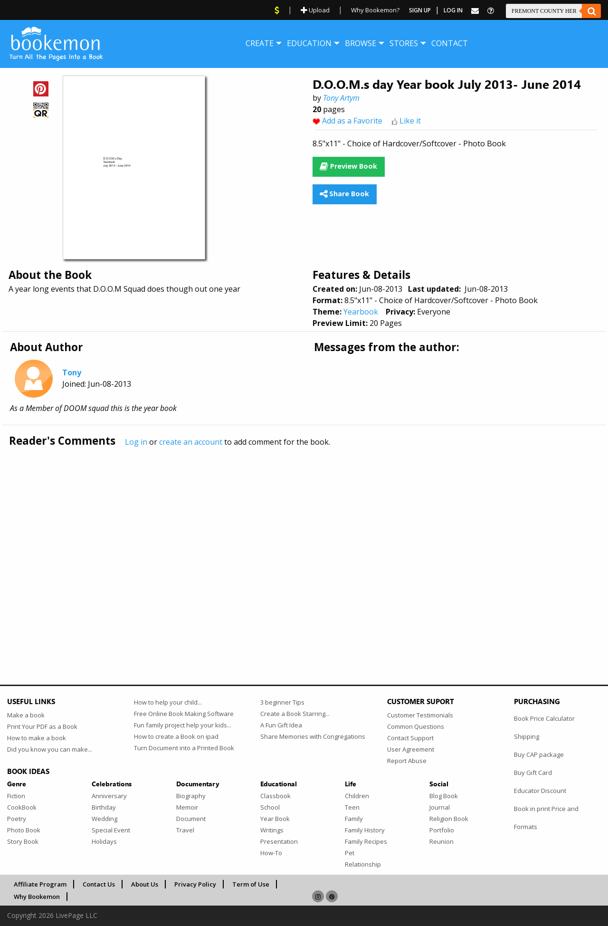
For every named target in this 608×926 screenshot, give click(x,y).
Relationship (363, 864)
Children (357, 796)
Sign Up (420, 10)
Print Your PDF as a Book (42, 726)
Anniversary (109, 796)
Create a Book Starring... (295, 713)
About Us (144, 884)
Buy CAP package (539, 754)
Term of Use (250, 884)
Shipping (526, 736)
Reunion (441, 841)
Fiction (16, 796)
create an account (190, 442)
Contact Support (410, 738)
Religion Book (448, 818)
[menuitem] (259, 43)
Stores (404, 43)
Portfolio (441, 830)
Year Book (275, 818)
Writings (272, 830)
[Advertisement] (292, 545)
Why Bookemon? (375, 10)
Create (260, 43)
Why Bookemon (37, 896)
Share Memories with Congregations (312, 736)
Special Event (111, 830)
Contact (449, 43)
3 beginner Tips (282, 702)
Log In (453, 10)
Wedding (104, 818)
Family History (365, 830)
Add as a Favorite (352, 120)
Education (309, 43)
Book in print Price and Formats (546, 817)
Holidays (104, 841)
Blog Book (443, 796)
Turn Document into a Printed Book (184, 748)
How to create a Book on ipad (176, 736)
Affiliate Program (40, 884)
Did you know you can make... (49, 749)
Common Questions (415, 726)
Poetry (16, 818)
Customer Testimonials (420, 715)
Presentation (279, 841)
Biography (191, 796)
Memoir (187, 807)
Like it (410, 120)
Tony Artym (341, 98)
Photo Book (23, 830)
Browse (360, 43)
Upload (315, 10)
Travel (185, 830)
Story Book (22, 841)
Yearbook (360, 311)
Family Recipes (366, 841)
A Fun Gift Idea (281, 725)
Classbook (275, 796)
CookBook (22, 807)
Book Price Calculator (544, 718)
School (270, 807)
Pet (349, 853)
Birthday (104, 807)
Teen (352, 807)
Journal (439, 807)
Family (354, 818)
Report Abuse (407, 760)
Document (191, 818)
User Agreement (410, 749)
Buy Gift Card (533, 772)
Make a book (26, 715)
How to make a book (36, 738)
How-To (271, 853)
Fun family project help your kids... (182, 725)
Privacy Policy (195, 884)
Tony (71, 372)
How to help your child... (168, 702)
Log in (136, 442)
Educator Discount (540, 790)
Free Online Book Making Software (184, 713)
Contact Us (99, 884)
